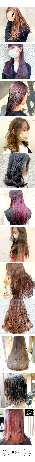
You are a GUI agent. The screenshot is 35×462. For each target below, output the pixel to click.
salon (25, 453)
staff (24, 455)
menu (25, 451)
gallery (25, 457)
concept (25, 449)
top (24, 447)
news (29, 447)
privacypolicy (30, 457)
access (29, 451)
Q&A (29, 449)
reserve (29, 455)
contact (29, 453)
